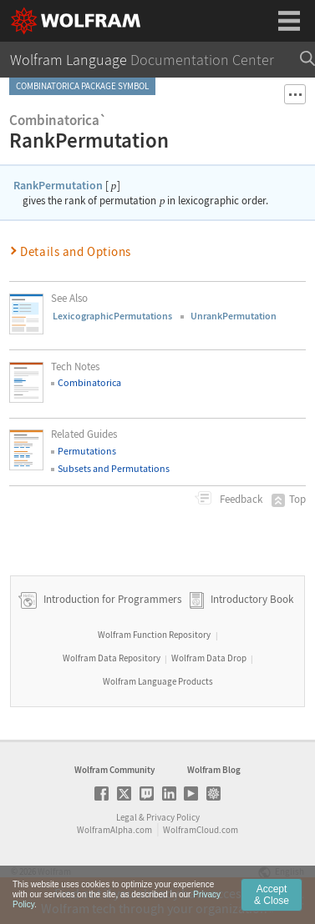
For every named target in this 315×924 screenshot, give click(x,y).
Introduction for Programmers (111, 599)
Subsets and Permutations (114, 468)
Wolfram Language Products (158, 681)
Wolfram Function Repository (154, 634)
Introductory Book (252, 599)
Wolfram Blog (214, 770)
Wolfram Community (114, 770)
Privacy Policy (173, 817)
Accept (271, 905)
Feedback (239, 499)
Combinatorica (89, 382)
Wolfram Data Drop (208, 658)
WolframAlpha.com (114, 830)
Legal (126, 817)
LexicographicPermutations (112, 315)
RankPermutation (58, 185)
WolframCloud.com (200, 830)
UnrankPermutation (234, 315)
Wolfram (54, 871)
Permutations (87, 450)
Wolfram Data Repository (111, 658)
